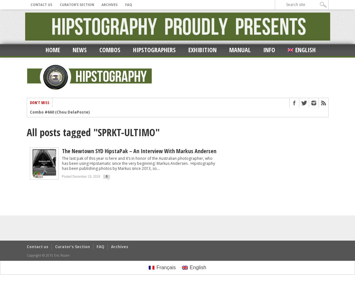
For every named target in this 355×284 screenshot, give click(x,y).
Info (269, 50)
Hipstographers (154, 50)
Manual (240, 50)
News (80, 50)
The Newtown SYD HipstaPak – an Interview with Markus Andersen (139, 151)
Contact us (41, 5)
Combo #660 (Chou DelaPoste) (60, 112)
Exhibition (202, 50)
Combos (109, 50)
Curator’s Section (77, 5)
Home (53, 50)
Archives (110, 5)
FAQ (128, 5)
